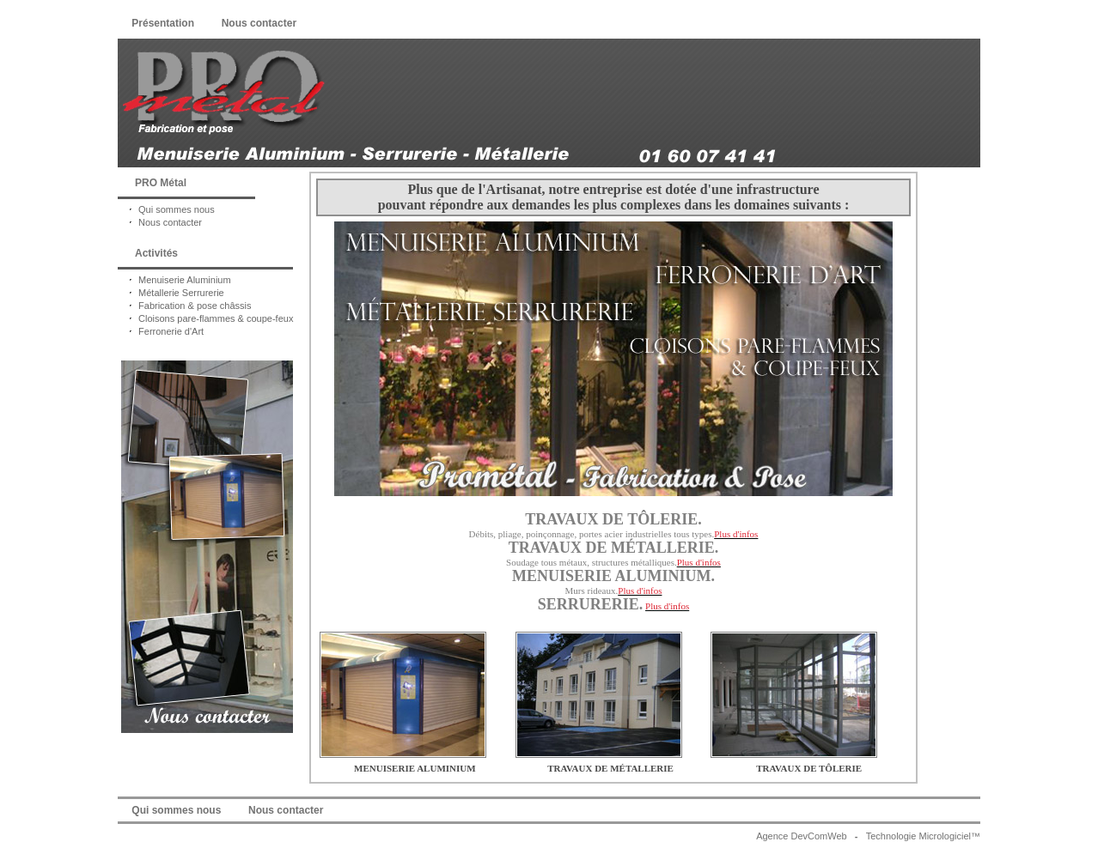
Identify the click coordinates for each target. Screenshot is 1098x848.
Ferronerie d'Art (161, 331)
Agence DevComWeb (801, 836)
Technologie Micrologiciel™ (923, 836)
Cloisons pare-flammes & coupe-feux (205, 318)
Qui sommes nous (166, 209)
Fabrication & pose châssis (185, 305)
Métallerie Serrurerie (171, 293)
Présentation (163, 23)
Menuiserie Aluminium (174, 280)
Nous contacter (258, 23)
